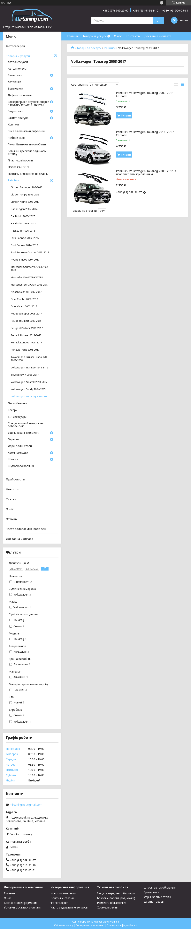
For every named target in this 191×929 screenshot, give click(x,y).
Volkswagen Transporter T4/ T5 (29, 367)
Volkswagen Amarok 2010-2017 (29, 382)
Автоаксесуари (18, 62)
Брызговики (151, 892)
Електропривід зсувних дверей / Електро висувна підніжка (28, 103)
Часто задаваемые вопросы (26, 529)
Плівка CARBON (18, 167)
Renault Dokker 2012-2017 (26, 335)
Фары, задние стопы (157, 897)
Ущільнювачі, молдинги (23, 432)
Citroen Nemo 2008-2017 (25, 201)
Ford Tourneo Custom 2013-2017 (30, 252)
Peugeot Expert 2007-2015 (26, 321)
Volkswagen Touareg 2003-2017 (29, 396)
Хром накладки (18, 452)
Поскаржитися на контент (90, 925)
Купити (126, 115)
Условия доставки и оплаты (22, 907)
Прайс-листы (15, 479)
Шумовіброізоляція (21, 466)
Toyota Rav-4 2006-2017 (25, 374)
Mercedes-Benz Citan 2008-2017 (30, 284)
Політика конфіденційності (122, 925)
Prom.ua (114, 921)
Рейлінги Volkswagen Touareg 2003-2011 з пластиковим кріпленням (146, 171)
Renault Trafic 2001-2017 (25, 349)
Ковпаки (13, 124)
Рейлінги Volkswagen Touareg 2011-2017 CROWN (145, 132)
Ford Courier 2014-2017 (24, 245)
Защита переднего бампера (116, 893)
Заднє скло (15, 111)
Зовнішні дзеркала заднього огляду (27, 153)
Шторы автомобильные (160, 887)
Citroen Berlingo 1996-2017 (26, 187)
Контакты (133, 36)
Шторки (13, 459)
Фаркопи (13, 439)
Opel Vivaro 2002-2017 (24, 306)
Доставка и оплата (157, 36)
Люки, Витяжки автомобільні (27, 144)
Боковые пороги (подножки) (116, 898)
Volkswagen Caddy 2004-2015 (28, 389)
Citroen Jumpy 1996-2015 (25, 194)
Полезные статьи (62, 898)
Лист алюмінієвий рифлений (26, 131)
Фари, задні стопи (20, 446)
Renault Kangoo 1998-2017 (26, 342)
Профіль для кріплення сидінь (28, 174)
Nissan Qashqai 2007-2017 (26, 292)
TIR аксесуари (17, 416)
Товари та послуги (89, 48)
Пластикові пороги (20, 160)
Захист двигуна (18, 118)
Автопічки (14, 82)
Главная (73, 36)
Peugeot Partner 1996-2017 (27, 328)
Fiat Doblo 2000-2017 (23, 216)
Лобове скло (16, 138)
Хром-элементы (107, 907)
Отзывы (11, 519)
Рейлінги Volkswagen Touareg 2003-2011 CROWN (145, 93)
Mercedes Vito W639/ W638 (27, 277)
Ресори (12, 410)
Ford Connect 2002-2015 (25, 238)
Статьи (11, 499)
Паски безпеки (17, 403)
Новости (12, 489)
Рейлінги (110, 48)
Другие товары (154, 901)
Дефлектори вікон (20, 95)
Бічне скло (15, 75)
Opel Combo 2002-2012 (24, 299)
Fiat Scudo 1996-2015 (23, 230)
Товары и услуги (94, 36)
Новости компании (63, 893)
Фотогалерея (15, 46)
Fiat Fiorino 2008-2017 (23, 223)
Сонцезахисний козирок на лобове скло (25, 425)
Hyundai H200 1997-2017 (25, 259)
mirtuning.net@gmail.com (26, 804)
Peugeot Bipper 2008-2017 (26, 313)
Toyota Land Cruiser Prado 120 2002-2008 (29, 358)
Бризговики (15, 88)
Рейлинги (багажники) (111, 903)
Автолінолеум (17, 68)
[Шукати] (158, 20)
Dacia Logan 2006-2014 (24, 209)
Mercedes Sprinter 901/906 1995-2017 (30, 268)
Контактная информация (20, 903)
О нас (118, 36)
